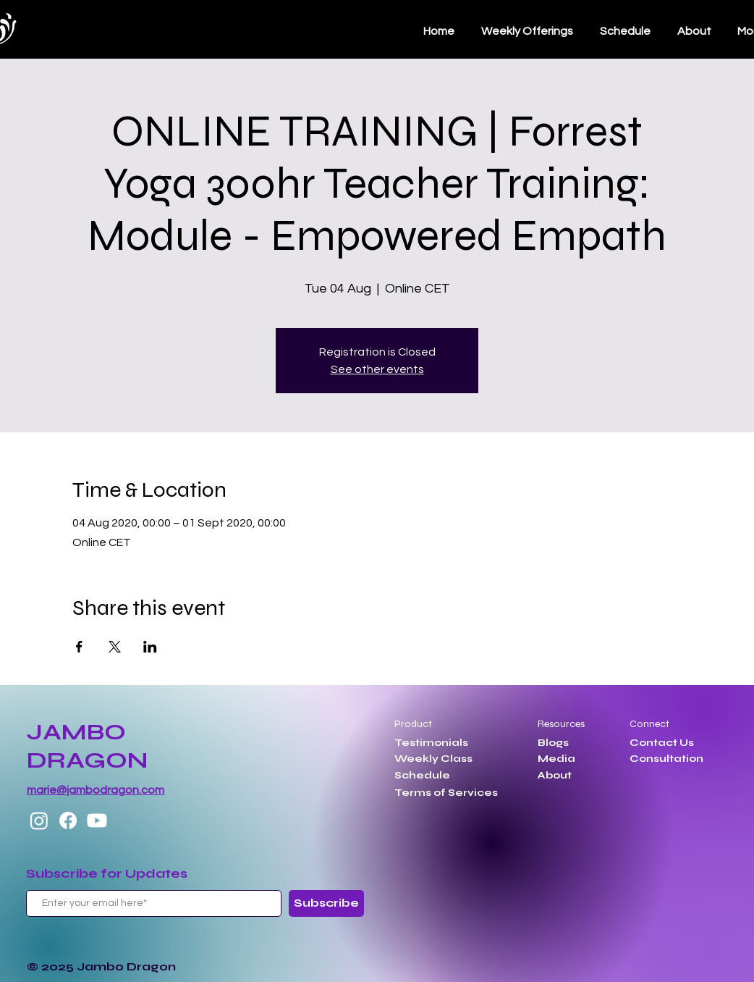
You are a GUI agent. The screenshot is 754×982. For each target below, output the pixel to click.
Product (413, 724)
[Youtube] (97, 820)
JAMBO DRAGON (87, 746)
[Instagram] (39, 820)
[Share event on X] (115, 646)
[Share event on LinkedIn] (150, 646)
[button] (625, 31)
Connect (649, 724)
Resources (561, 724)
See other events (377, 369)
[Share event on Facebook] (79, 646)
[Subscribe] (326, 903)
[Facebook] (68, 820)
